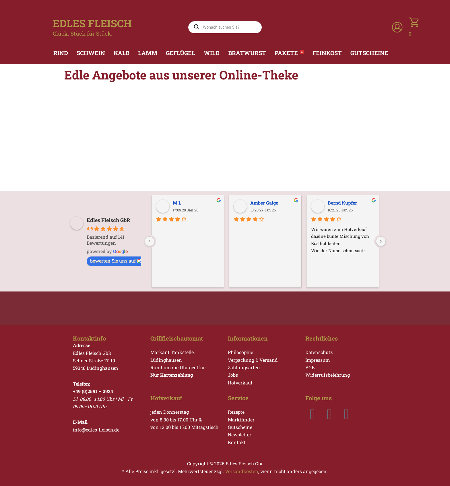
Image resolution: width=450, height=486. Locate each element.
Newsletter (239, 434)
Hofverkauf (240, 383)
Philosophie (240, 352)
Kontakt (237, 442)
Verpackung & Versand (253, 360)
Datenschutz (319, 352)
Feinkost (327, 53)
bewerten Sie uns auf (115, 261)
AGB (310, 367)
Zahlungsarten (244, 367)
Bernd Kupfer (342, 203)
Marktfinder (241, 420)
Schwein (91, 53)
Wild (212, 53)
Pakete (289, 53)
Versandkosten (241, 471)
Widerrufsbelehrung (327, 375)
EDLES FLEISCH (92, 23)
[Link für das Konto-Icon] (397, 27)
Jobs (233, 375)
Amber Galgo (264, 203)
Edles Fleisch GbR (108, 220)
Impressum (317, 360)
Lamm (147, 53)
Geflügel (180, 53)
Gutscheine (369, 53)
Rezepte (236, 412)
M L (177, 203)
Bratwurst (247, 53)
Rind (60, 53)
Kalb (121, 53)
